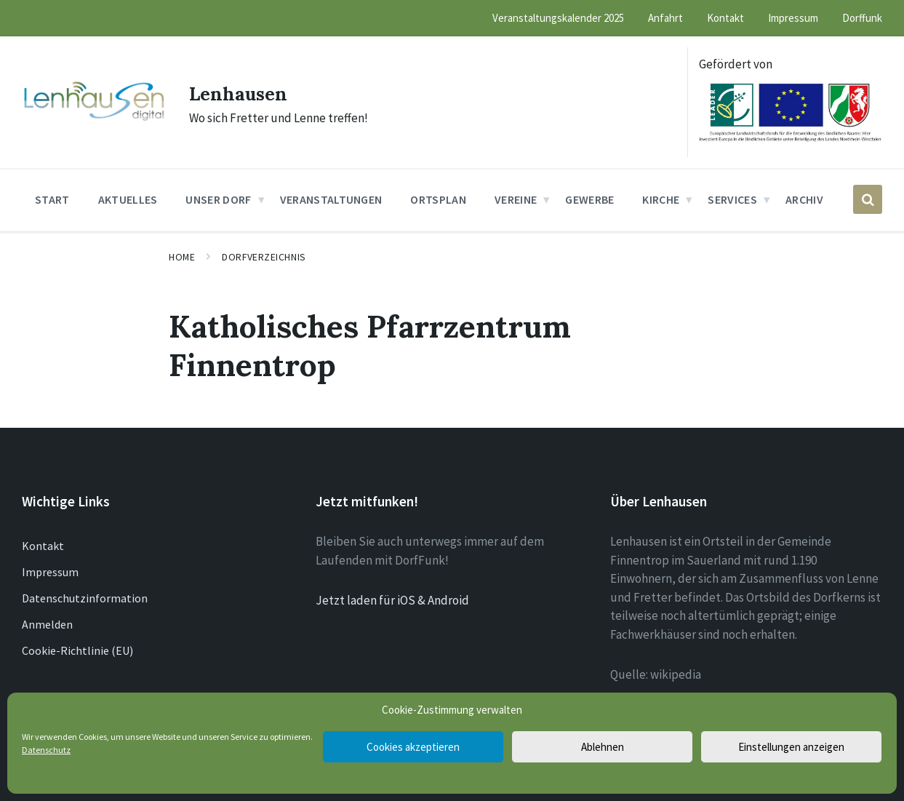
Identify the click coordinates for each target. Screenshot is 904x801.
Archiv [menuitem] (804, 199)
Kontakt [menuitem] (725, 18)
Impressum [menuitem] (793, 18)
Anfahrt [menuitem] (665, 18)
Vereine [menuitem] (516, 199)
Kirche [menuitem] (660, 199)
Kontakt (43, 545)
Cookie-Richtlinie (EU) (77, 650)
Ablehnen (602, 747)
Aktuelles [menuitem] (128, 199)
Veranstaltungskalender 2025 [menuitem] (558, 18)
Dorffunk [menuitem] (862, 18)
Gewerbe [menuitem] (589, 199)
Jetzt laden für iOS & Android (392, 600)
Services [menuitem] (732, 199)
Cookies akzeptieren (413, 747)
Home (182, 256)
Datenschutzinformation (85, 598)
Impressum (50, 572)
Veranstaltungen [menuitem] (331, 199)
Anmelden (47, 624)
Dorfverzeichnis (263, 256)
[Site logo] (94, 119)
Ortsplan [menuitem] (438, 199)
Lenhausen (246, 92)
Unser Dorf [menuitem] (218, 199)
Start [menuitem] (52, 199)
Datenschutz (46, 749)
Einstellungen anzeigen (791, 747)
